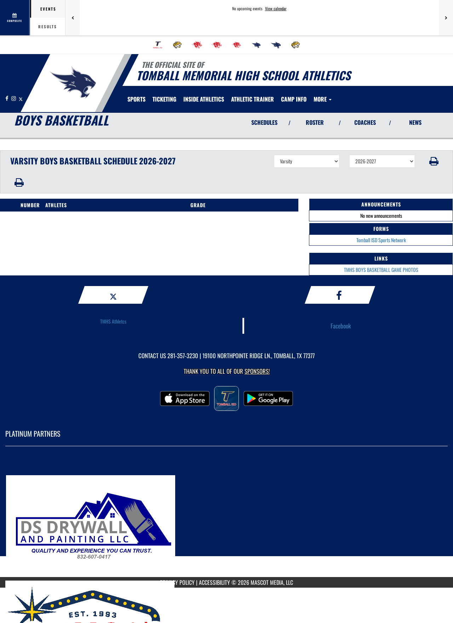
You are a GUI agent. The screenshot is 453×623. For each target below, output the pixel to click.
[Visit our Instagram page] (14, 98)
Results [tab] (47, 26)
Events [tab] (48, 9)
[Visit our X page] (21, 98)
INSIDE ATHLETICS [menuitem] (203, 99)
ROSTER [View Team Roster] (315, 122)
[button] (434, 161)
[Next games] (446, 17)
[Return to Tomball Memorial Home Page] (72, 82)
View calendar (276, 8)
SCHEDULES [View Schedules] (264, 122)
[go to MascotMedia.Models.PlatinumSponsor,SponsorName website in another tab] (226, 517)
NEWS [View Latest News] (415, 122)
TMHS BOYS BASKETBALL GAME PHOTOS (381, 269)
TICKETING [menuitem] (164, 99)
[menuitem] (157, 45)
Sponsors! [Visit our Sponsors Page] (257, 371)
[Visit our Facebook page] (7, 98)
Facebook (341, 325)
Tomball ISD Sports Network (381, 240)
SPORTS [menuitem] (136, 99)
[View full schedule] (15, 17)
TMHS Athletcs (113, 321)
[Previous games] (72, 17)
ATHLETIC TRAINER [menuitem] (252, 99)
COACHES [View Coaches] (365, 122)
